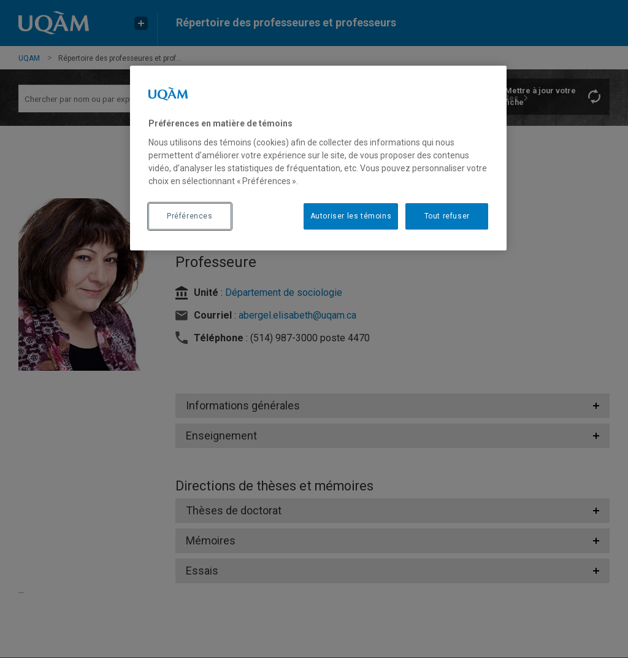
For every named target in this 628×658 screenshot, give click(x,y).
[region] (318, 158)
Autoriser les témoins (351, 216)
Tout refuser (447, 216)
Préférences (190, 216)
